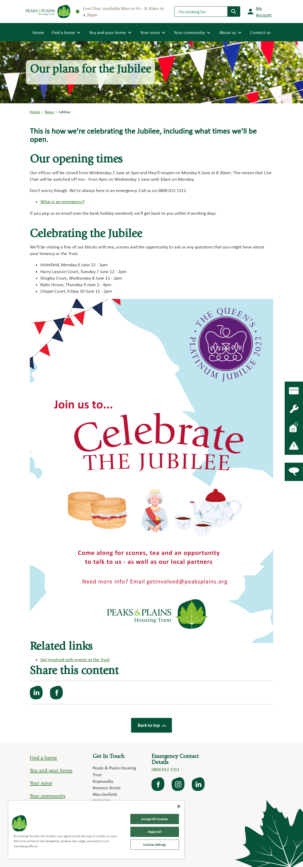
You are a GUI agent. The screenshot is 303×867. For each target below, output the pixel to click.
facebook (158, 784)
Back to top (151, 725)
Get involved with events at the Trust (75, 659)
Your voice (41, 783)
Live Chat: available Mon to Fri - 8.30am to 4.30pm (120, 11)
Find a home (43, 757)
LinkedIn (198, 784)
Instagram (178, 784)
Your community (47, 795)
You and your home (51, 770)
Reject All (154, 832)
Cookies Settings (154, 844)
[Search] (201, 11)
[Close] (178, 806)
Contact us (260, 32)
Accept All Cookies (154, 819)
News (49, 112)
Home (38, 32)
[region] (96, 830)
